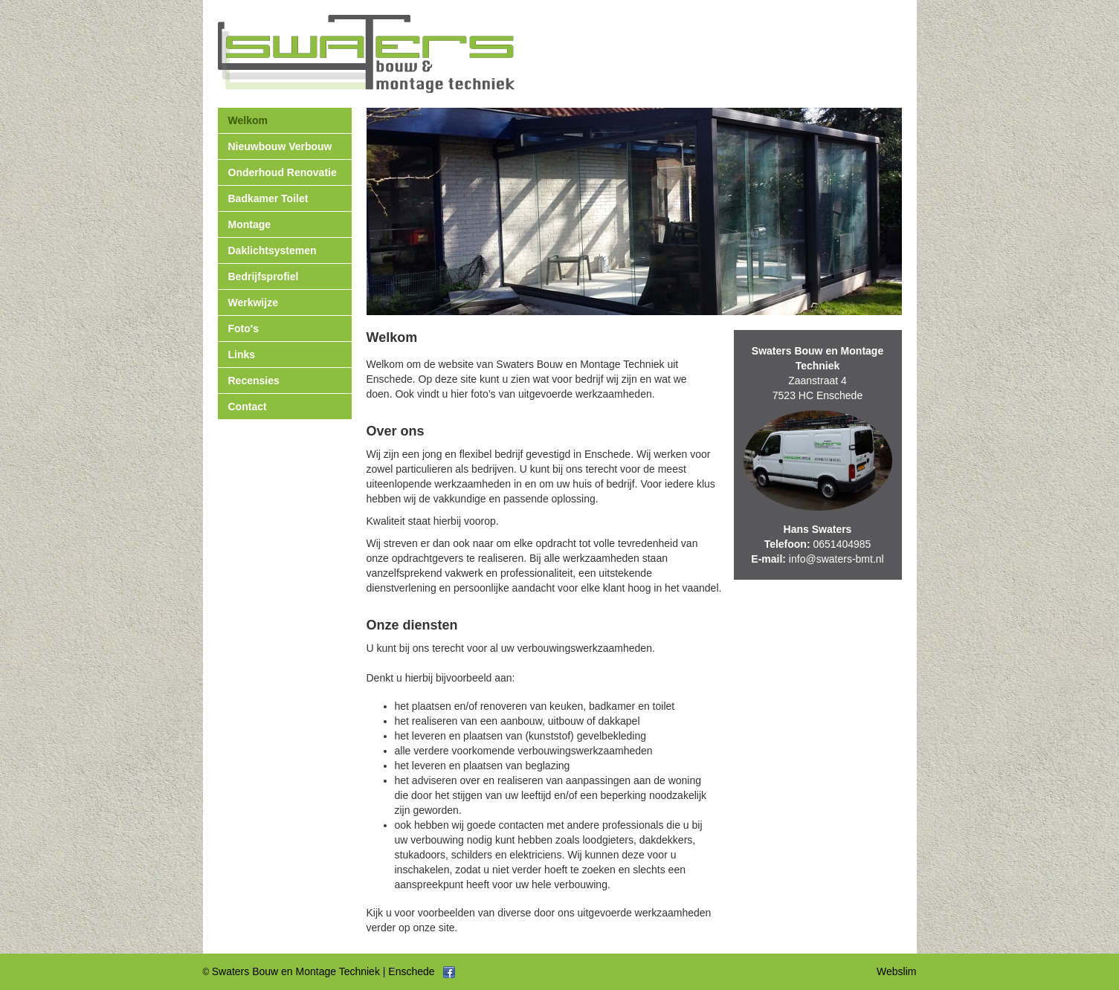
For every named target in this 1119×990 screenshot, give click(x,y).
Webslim (896, 971)
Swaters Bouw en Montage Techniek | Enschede (323, 971)
